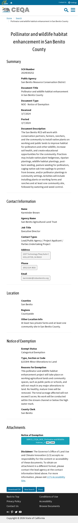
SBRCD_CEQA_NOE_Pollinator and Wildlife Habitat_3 (45, 441)
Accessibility (45, 501)
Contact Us (62, 2)
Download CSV (14, 489)
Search (19, 18)
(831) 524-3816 (29, 267)
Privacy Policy (14, 501)
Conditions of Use (48, 496)
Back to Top (13, 496)
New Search (29, 489)
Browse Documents (49, 506)
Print (40, 489)
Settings (72, 2)
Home (9, 18)
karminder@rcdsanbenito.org (36, 278)
